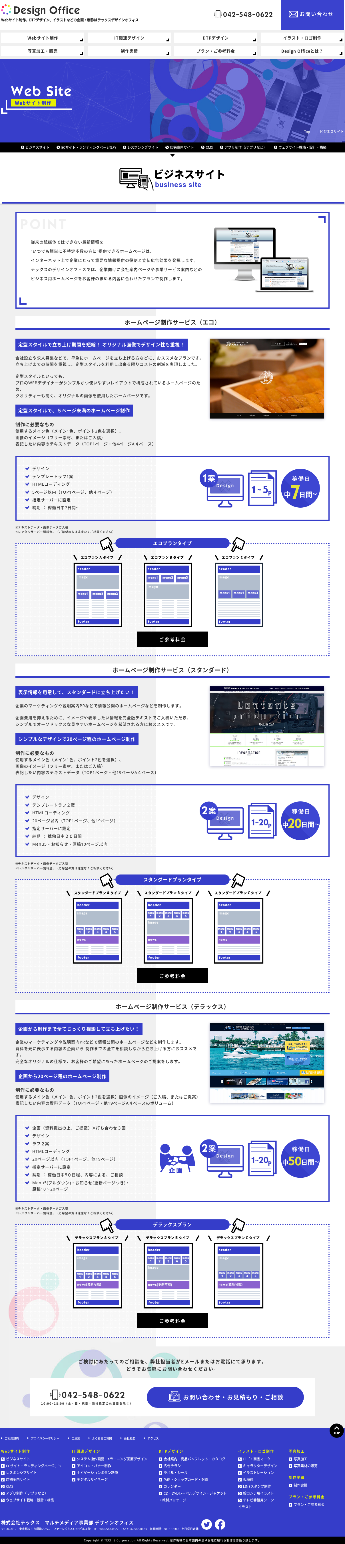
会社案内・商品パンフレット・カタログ (192, 1459)
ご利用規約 (12, 1438)
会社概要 (129, 1438)
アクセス (153, 1438)
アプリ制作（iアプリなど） (245, 147)
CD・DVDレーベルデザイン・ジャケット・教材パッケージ (193, 1497)
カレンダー (170, 1486)
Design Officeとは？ (302, 51)
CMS (209, 147)
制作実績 (129, 51)
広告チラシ (170, 1465)
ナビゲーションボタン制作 (95, 1472)
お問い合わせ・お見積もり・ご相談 (233, 1397)
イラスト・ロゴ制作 (302, 38)
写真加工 (298, 1459)
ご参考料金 (172, 639)
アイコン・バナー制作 (91, 1465)
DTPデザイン (216, 38)
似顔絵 (245, 1479)
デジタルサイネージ (90, 1479)
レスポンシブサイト (142, 147)
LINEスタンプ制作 (254, 1486)
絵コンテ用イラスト (256, 1493)
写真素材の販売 (303, 1465)
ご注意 (75, 1438)
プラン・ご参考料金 (215, 51)
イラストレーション (256, 1472)
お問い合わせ (317, 14)
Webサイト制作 (42, 38)
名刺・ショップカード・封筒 (183, 1479)
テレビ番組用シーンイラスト (256, 1503)
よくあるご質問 (102, 1438)
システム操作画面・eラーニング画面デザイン (109, 1459)
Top (307, 131)
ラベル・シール (173, 1472)
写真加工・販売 (43, 51)
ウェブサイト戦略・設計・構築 (302, 147)
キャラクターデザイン (257, 1465)
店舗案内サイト (182, 147)
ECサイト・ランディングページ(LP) (88, 147)
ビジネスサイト (332, 131)
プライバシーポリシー (45, 1438)
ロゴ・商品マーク (254, 1459)
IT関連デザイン (129, 38)
